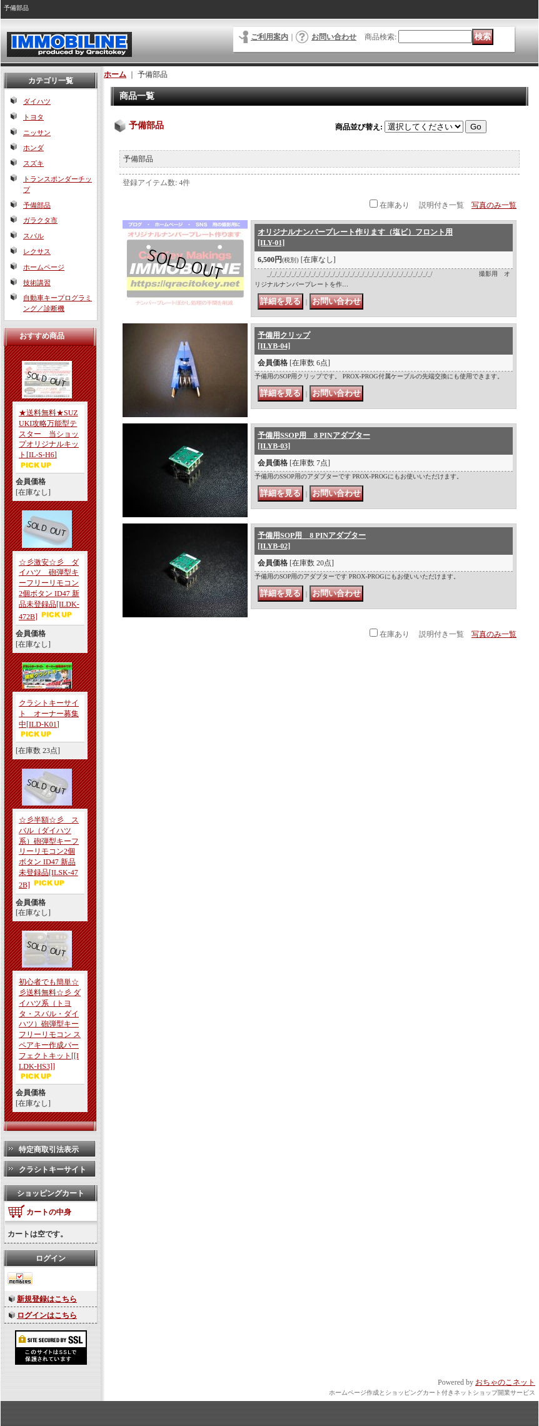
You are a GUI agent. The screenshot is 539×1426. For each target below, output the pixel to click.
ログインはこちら (47, 1315)
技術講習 (37, 282)
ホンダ (33, 147)
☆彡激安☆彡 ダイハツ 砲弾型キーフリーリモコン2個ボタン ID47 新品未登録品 (49, 589)
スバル (33, 236)
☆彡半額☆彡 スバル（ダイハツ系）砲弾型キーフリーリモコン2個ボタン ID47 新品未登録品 (49, 852)
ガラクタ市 (40, 220)
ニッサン (37, 132)
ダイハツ (37, 101)
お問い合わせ (333, 37)
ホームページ (43, 267)
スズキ (33, 163)
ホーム (115, 74)
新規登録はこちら (47, 1299)
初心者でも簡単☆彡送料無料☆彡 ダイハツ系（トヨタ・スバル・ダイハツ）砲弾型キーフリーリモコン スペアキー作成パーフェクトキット (50, 1024)
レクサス (37, 251)
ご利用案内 (269, 37)
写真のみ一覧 (493, 205)
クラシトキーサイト (52, 1169)
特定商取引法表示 (49, 1149)
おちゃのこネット (505, 1382)
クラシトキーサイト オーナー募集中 (49, 714)
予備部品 (37, 205)
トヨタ (33, 117)
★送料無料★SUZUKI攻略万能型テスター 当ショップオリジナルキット (49, 433)
